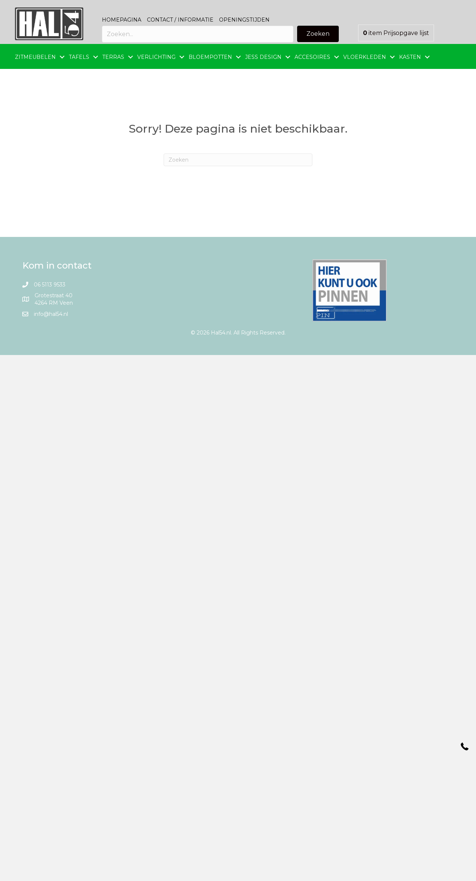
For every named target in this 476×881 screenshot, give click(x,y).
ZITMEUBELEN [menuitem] (35, 57)
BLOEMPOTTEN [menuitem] (210, 57)
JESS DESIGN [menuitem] (263, 57)
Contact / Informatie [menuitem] (180, 19)
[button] (318, 34)
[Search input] (197, 34)
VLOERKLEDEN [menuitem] (364, 57)
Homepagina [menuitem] (121, 19)
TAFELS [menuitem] (79, 57)
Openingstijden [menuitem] (244, 19)
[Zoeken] (238, 159)
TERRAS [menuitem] (113, 57)
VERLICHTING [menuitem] (156, 57)
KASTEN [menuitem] (410, 57)
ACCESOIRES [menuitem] (312, 57)
